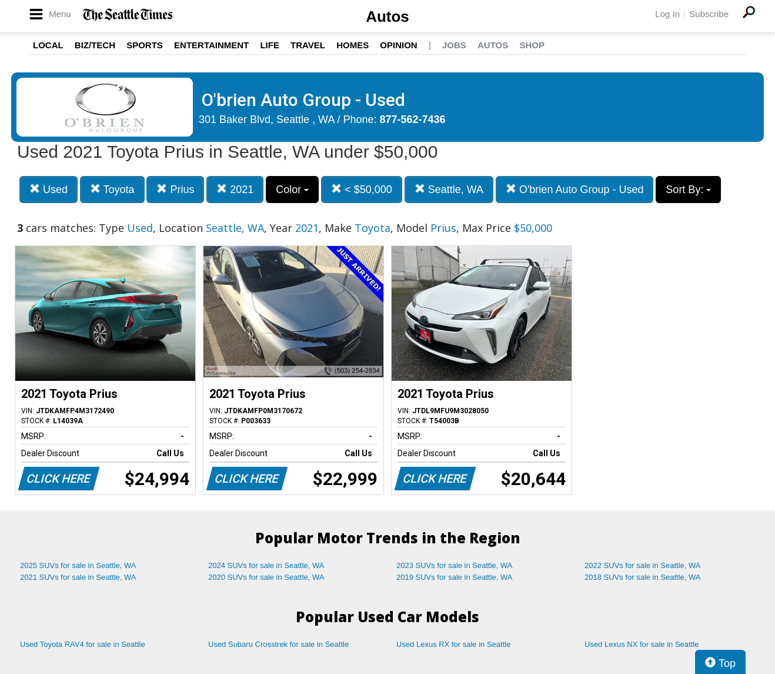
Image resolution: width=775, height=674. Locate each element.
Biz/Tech (95, 45)
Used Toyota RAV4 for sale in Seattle (82, 644)
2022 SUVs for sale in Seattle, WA (642, 565)
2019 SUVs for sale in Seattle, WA (454, 577)
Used (48, 189)
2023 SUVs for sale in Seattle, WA (454, 565)
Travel (307, 45)
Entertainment (211, 45)
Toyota (112, 189)
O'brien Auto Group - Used (575, 189)
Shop (531, 45)
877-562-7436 (413, 119)
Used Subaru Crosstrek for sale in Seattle (278, 644)
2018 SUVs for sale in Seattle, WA (642, 577)
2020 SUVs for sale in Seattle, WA (266, 577)
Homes (352, 45)
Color (292, 189)
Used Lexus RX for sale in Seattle (453, 644)
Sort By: (688, 189)
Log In (667, 14)
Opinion (398, 45)
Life (269, 45)
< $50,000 (361, 189)
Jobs (454, 45)
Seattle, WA (449, 189)
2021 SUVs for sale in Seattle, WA (78, 577)
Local (48, 45)
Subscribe (709, 14)
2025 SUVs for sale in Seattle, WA (78, 565)
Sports (144, 45)
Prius (175, 189)
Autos (387, 16)
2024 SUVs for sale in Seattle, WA (266, 565)
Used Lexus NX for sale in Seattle (641, 644)
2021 (234, 189)
